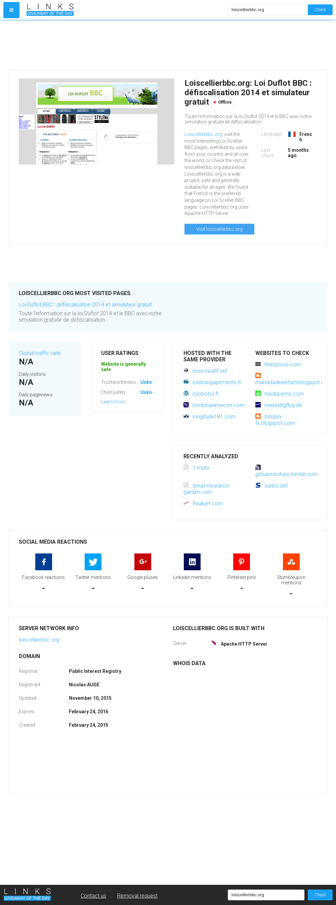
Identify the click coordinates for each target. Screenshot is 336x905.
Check (320, 9)
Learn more (113, 401)
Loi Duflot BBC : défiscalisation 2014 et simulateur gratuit (85, 304)
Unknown (150, 382)
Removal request (137, 896)
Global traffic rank (40, 353)
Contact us (93, 896)
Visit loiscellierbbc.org (219, 229)
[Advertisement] (125, 45)
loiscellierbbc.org (39, 640)
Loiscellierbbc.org (203, 134)
